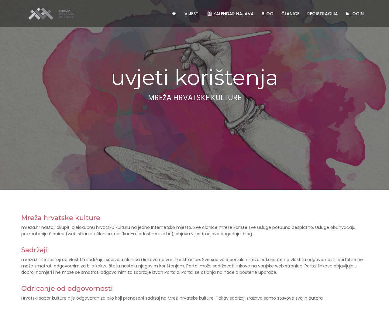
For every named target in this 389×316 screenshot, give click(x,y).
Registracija (322, 14)
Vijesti (192, 14)
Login (355, 14)
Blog (268, 14)
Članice (290, 14)
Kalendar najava (231, 14)
